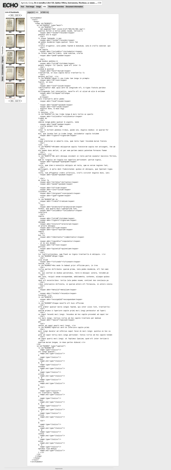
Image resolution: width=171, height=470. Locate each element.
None (2, 79)
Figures (2, 59)
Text (22, 7)
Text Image (30, 7)
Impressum (58, 468)
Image (38, 7)
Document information (74, 7)
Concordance (2, 69)
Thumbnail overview (56, 7)
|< (32, 12)
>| (47, 12)
